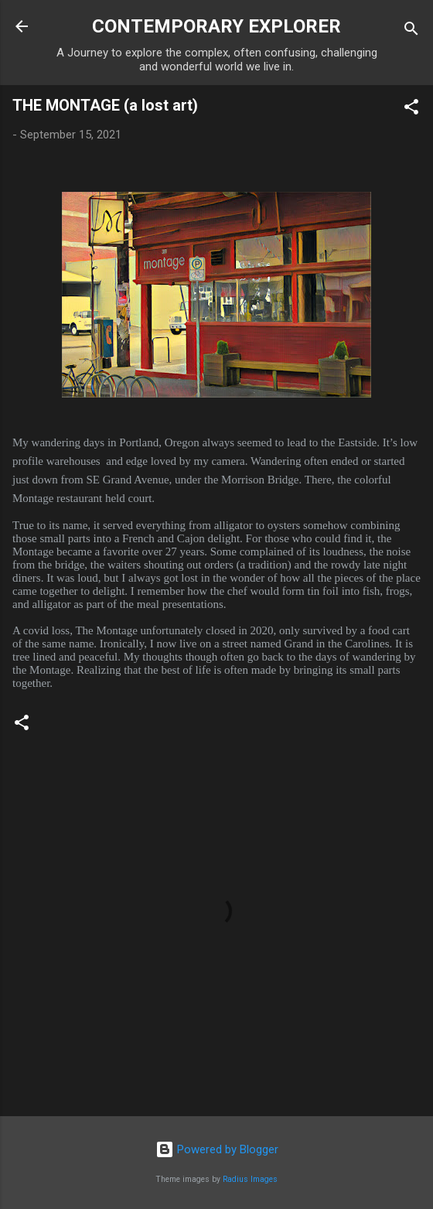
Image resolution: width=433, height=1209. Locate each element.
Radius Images (250, 1179)
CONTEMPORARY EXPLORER (216, 26)
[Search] (411, 31)
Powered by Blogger (216, 1149)
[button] (411, 109)
